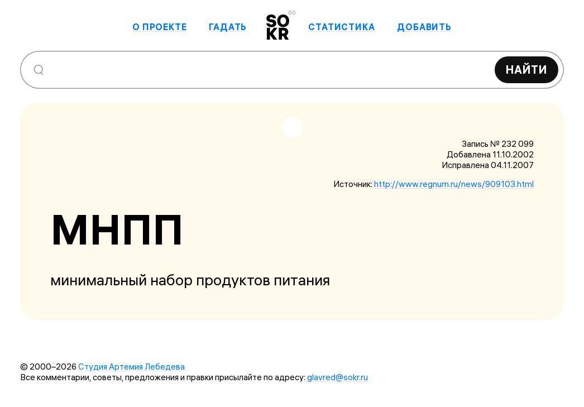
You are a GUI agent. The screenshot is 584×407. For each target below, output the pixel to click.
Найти (526, 69)
